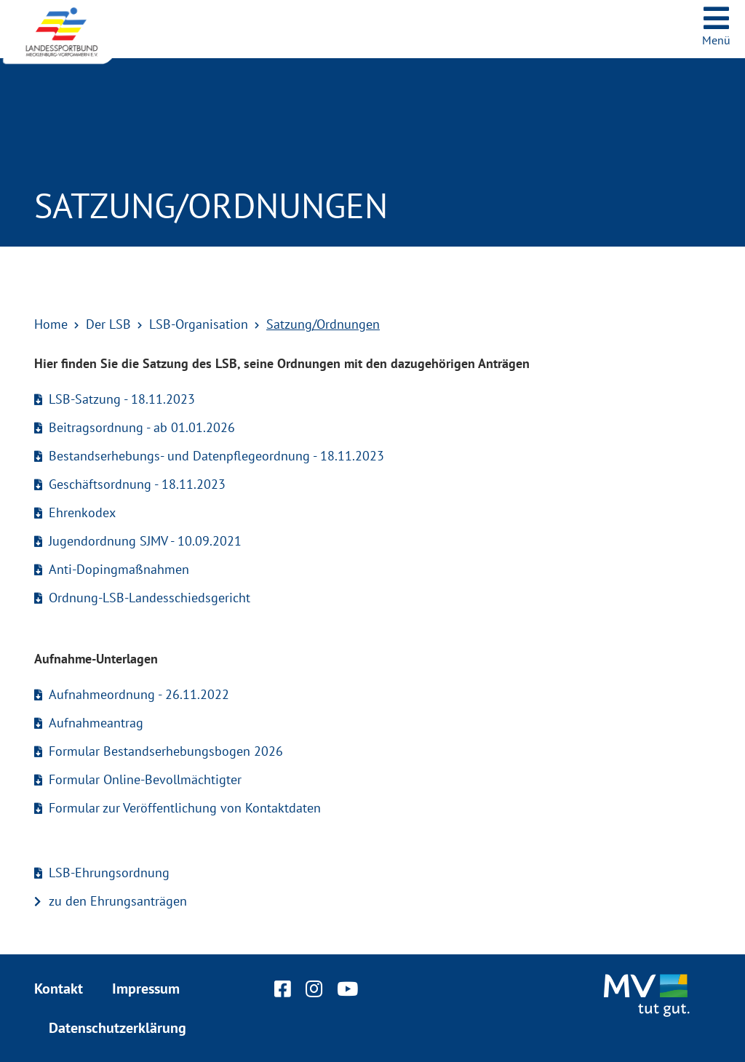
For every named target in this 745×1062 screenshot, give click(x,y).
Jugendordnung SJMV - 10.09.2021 (145, 540)
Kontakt (58, 988)
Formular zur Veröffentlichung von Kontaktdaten (185, 807)
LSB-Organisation (198, 324)
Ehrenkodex (82, 512)
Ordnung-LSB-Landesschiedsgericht (149, 597)
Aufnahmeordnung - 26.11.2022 (139, 694)
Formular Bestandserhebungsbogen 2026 (166, 751)
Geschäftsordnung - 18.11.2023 (137, 484)
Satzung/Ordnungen (323, 324)
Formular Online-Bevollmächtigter (145, 779)
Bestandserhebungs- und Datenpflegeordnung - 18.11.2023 (216, 455)
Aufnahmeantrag (96, 722)
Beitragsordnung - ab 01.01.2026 (142, 427)
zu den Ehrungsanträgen (118, 901)
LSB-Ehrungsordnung (109, 872)
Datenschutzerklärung (117, 1027)
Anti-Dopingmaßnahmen (119, 569)
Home (51, 324)
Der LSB (108, 324)
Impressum (146, 988)
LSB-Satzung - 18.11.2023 (122, 399)
